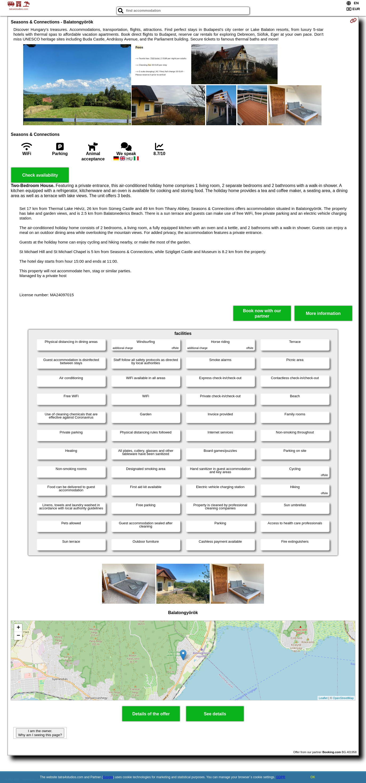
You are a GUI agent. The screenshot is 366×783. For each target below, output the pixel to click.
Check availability (40, 175)
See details (215, 714)
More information (323, 313)
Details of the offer (151, 714)
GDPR (280, 777)
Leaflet (323, 698)
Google (108, 777)
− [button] (18, 636)
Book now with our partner (262, 313)
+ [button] (18, 628)
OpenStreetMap (343, 698)
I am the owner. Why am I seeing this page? (40, 733)
